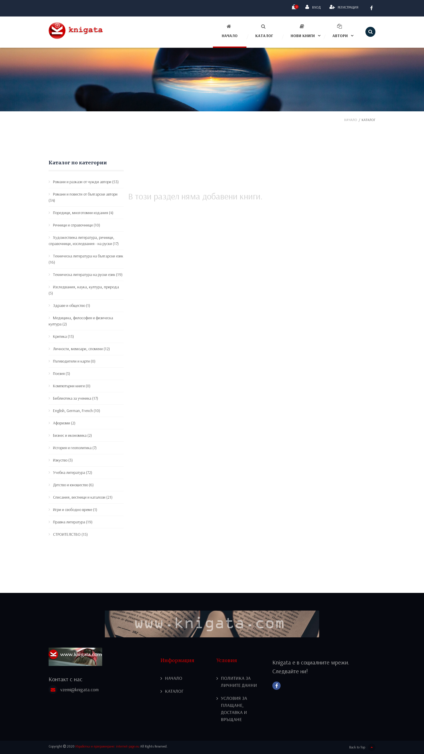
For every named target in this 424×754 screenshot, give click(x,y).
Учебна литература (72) (72, 472)
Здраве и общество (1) (71, 305)
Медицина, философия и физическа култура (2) (81, 321)
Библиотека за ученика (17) (75, 398)
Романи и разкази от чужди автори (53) (86, 181)
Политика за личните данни (239, 681)
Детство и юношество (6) (73, 484)
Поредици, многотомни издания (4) (83, 212)
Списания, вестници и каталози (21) (82, 497)
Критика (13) (63, 336)
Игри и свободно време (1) (75, 509)
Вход (313, 6)
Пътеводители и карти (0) (74, 361)
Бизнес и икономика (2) (72, 435)
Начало (230, 31)
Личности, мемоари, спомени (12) (81, 348)
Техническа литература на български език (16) (86, 259)
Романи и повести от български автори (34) (83, 197)
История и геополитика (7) (75, 447)
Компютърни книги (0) (71, 385)
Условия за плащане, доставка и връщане (234, 708)
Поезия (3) (61, 373)
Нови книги (303, 31)
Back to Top (362, 747)
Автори (340, 31)
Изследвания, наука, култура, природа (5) (84, 290)
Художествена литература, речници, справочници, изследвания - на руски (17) (84, 240)
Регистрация (343, 6)
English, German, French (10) (76, 410)
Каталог (264, 31)
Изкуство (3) (63, 460)
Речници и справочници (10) (76, 225)
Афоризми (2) (64, 423)
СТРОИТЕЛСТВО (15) (70, 534)
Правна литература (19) (72, 522)
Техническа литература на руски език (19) (87, 274)
